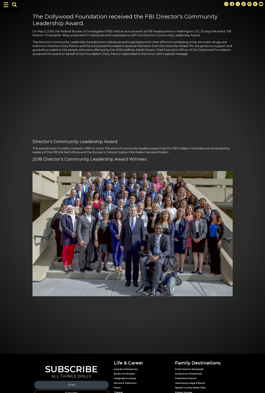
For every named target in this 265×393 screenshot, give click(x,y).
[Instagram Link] (226, 4)
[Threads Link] (255, 4)
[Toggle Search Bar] (14, 4)
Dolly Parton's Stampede (189, 369)
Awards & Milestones (126, 369)
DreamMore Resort (186, 378)
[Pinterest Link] (249, 4)
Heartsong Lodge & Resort (190, 383)
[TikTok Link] (243, 4)
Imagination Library (125, 378)
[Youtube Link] (261, 4)
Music (117, 387)
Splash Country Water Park (190, 387)
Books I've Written (124, 373)
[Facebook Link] (232, 4)
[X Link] (238, 4)
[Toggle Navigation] (6, 4)
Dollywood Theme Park (188, 373)
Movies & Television (125, 383)
